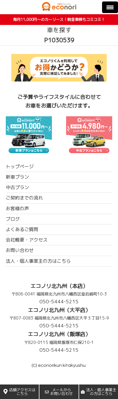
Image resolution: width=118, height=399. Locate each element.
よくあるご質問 (22, 229)
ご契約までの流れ (24, 198)
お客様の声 (17, 208)
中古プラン (17, 187)
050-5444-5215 (59, 301)
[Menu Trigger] (110, 7)
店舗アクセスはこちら (19, 391)
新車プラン (17, 177)
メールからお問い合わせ (59, 391)
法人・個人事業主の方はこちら (98, 391)
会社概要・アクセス (27, 240)
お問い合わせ (20, 250)
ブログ (13, 219)
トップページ (20, 166)
